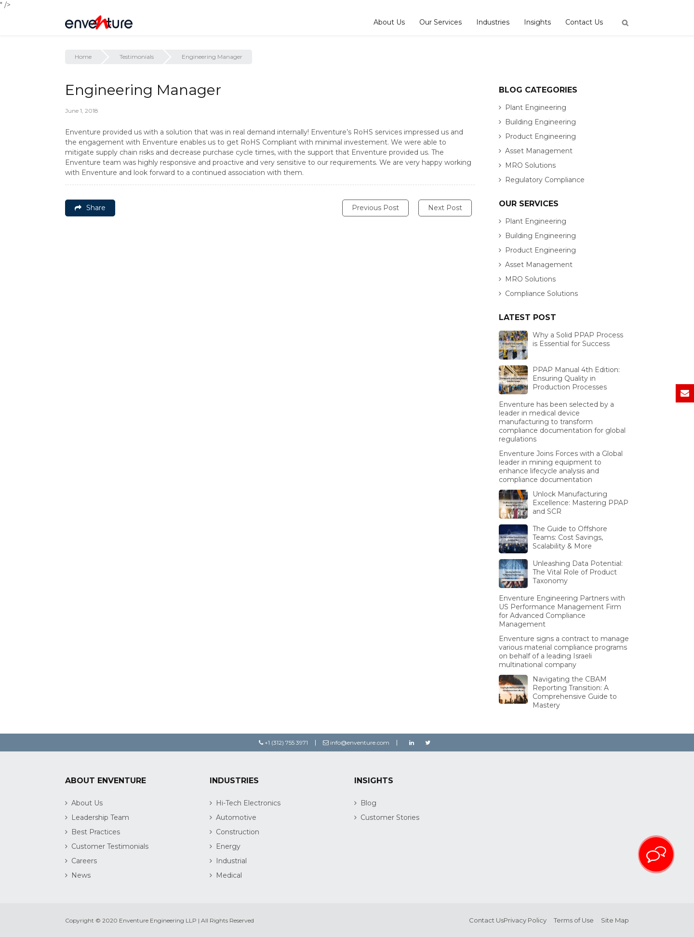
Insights (537, 22)
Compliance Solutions (541, 293)
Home (83, 56)
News (81, 875)
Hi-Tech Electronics (248, 803)
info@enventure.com (356, 742)
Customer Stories (389, 817)
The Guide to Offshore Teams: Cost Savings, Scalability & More (570, 537)
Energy (228, 846)
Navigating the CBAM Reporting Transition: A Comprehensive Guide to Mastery (575, 692)
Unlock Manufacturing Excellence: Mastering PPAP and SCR (580, 503)
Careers (84, 861)
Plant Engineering (535, 107)
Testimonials (137, 56)
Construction (237, 832)
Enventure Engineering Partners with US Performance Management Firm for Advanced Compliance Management (562, 611)
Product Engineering (540, 136)
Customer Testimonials (109, 846)
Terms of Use (574, 920)
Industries (492, 22)
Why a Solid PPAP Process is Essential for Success (578, 339)
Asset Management (539, 151)
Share (90, 207)
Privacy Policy (525, 920)
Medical (229, 875)
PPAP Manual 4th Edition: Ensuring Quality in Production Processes (576, 378)
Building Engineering (540, 122)
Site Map (615, 920)
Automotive (236, 817)
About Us (389, 22)
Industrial (231, 861)
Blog (368, 803)
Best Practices (95, 832)
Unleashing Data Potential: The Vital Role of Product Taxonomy (578, 572)
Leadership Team (100, 817)
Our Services (440, 22)
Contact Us (584, 22)
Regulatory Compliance (545, 179)
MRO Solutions (530, 165)
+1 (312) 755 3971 (283, 742)
